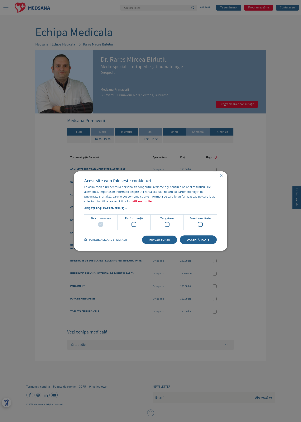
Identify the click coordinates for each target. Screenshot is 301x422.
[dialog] (150, 211)
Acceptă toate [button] (198, 239)
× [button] (221, 175)
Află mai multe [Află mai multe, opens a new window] (142, 201)
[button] (150, 208)
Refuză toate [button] (159, 239)
